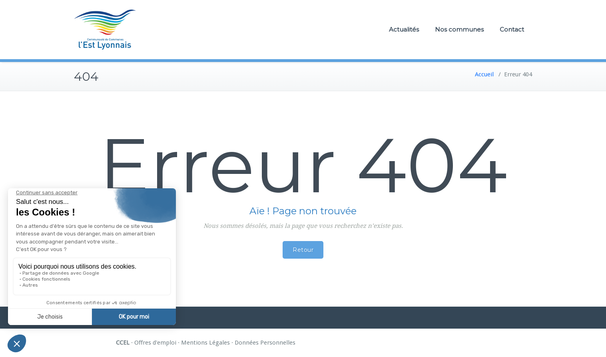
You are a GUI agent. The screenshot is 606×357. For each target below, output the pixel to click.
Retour (303, 249)
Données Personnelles (265, 342)
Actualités (404, 29)
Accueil (484, 74)
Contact (512, 29)
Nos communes (459, 29)
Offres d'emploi (155, 342)
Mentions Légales (205, 342)
